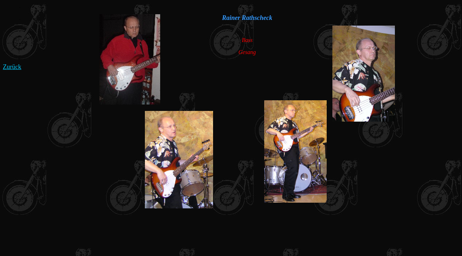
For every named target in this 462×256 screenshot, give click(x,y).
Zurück (12, 66)
